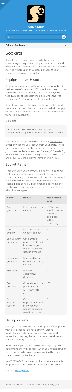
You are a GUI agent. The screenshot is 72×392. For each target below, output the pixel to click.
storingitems (22, 370)
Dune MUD (36, 27)
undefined (64, 37)
